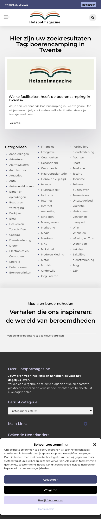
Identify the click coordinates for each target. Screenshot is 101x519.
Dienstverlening (20, 240)
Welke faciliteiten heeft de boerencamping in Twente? (49, 98)
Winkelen (79, 233)
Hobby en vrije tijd (53, 179)
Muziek (46, 265)
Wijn (76, 227)
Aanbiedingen (19, 154)
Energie (14, 261)
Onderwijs (48, 270)
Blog (12, 218)
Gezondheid (49, 162)
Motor (45, 259)
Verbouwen (80, 211)
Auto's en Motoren (21, 186)
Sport (76, 162)
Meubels (47, 238)
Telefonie (79, 168)
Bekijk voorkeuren (50, 500)
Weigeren (50, 490)
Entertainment (19, 267)
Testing (77, 173)
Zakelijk (78, 249)
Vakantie (15, 122)
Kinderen (47, 216)
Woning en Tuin (83, 238)
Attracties (15, 175)
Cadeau (14, 234)
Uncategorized (83, 200)
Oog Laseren (49, 276)
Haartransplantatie (54, 173)
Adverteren (16, 159)
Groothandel (49, 168)
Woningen (80, 243)
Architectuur (17, 170)
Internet (46, 200)
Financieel (48, 146)
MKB (44, 243)
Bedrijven (16, 213)
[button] (95, 444)
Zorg (76, 265)
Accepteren (50, 479)
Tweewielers (81, 195)
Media (45, 233)
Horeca (46, 184)
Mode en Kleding (52, 254)
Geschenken (49, 157)
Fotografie (48, 152)
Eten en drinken (20, 272)
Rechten (78, 157)
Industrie (47, 195)
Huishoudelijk (50, 189)
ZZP (75, 270)
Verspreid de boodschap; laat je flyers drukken (35, 335)
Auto (12, 180)
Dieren (14, 245)
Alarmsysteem (19, 164)
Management (50, 222)
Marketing (48, 227)
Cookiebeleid (46, 508)
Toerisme (79, 179)
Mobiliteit (47, 249)
